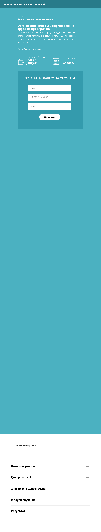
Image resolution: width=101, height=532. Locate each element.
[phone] (49, 97)
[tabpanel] (50, 489)
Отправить (49, 117)
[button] (31, 49)
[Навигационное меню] (96, 4)
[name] (49, 88)
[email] (49, 106)
